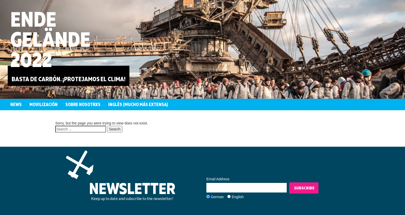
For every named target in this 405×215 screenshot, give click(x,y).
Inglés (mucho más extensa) (138, 104)
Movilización (43, 104)
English (344, 6)
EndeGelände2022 (50, 39)
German (217, 197)
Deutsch (329, 6)
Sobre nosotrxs (82, 104)
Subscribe (304, 187)
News (16, 104)
